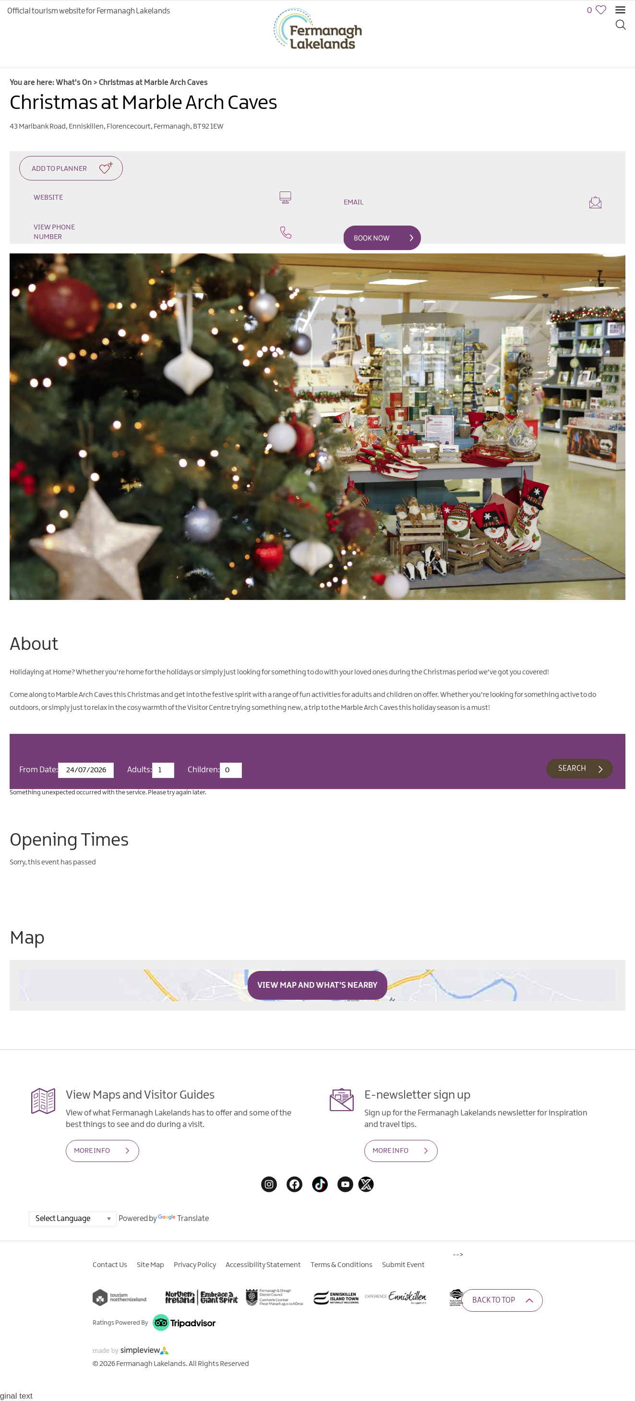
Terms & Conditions (341, 1266)
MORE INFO (92, 1152)
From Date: (38, 771)
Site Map (150, 1266)
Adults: (139, 771)
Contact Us (110, 1266)
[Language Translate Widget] (73, 1220)
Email (472, 202)
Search (571, 770)
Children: (204, 771)
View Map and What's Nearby (317, 986)
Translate (183, 1220)
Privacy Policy (195, 1266)
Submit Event (403, 1266)
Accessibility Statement (263, 1266)
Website (162, 198)
